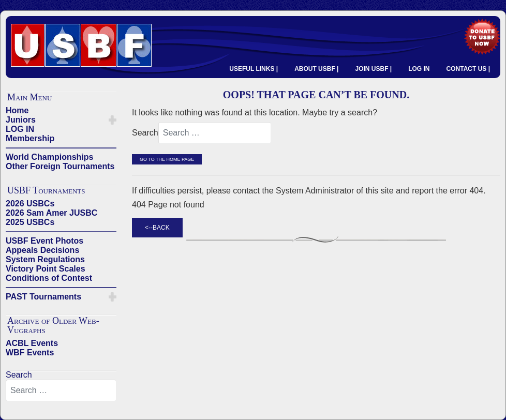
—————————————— (61, 147)
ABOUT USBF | (316, 68)
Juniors (21, 119)
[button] (112, 120)
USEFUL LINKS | (253, 68)
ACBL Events (32, 343)
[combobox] (61, 390)
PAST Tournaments (43, 296)
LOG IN (418, 68)
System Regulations (45, 259)
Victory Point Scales (45, 268)
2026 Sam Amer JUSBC (51, 212)
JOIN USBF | (373, 68)
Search (19, 374)
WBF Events (30, 352)
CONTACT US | (468, 68)
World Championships (49, 157)
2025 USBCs (30, 222)
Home (17, 110)
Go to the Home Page (167, 159)
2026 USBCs (30, 203)
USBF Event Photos (44, 240)
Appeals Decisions (42, 250)
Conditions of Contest (49, 278)
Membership (30, 138)
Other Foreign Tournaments (60, 166)
